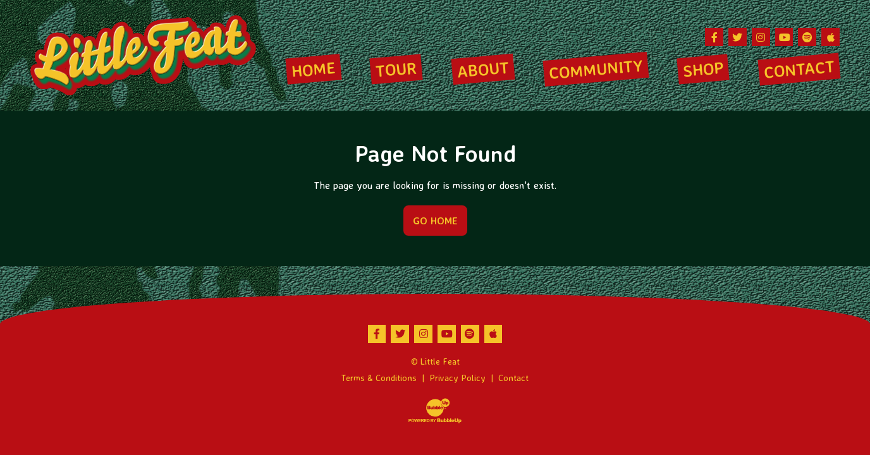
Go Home (435, 220)
